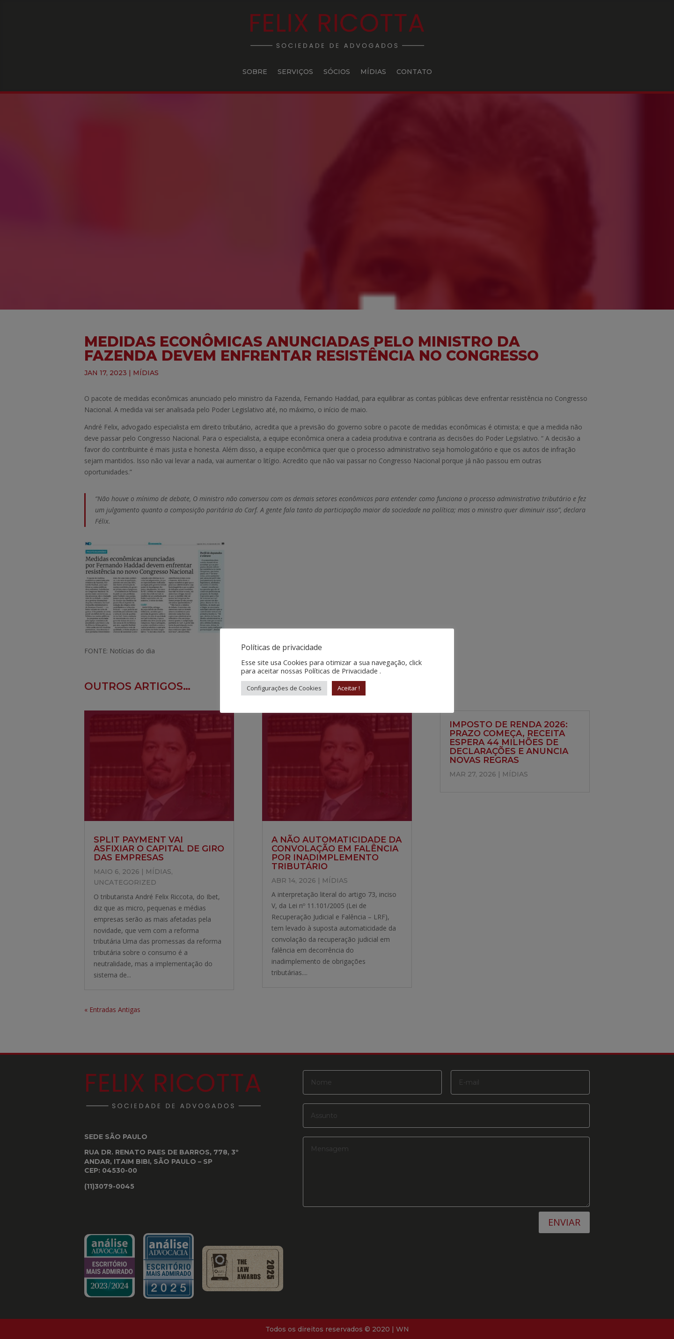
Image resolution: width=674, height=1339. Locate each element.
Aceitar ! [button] (348, 688)
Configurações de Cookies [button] (284, 688)
